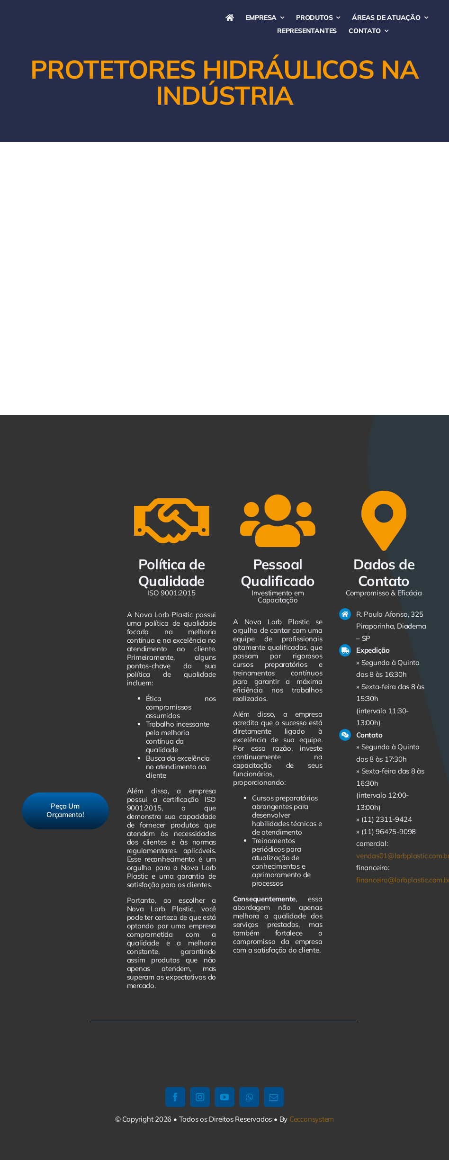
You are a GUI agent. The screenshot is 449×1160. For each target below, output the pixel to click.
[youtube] (224, 1097)
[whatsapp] (249, 1097)
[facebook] (175, 1097)
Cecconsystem (311, 1119)
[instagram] (200, 1097)
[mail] (274, 1097)
